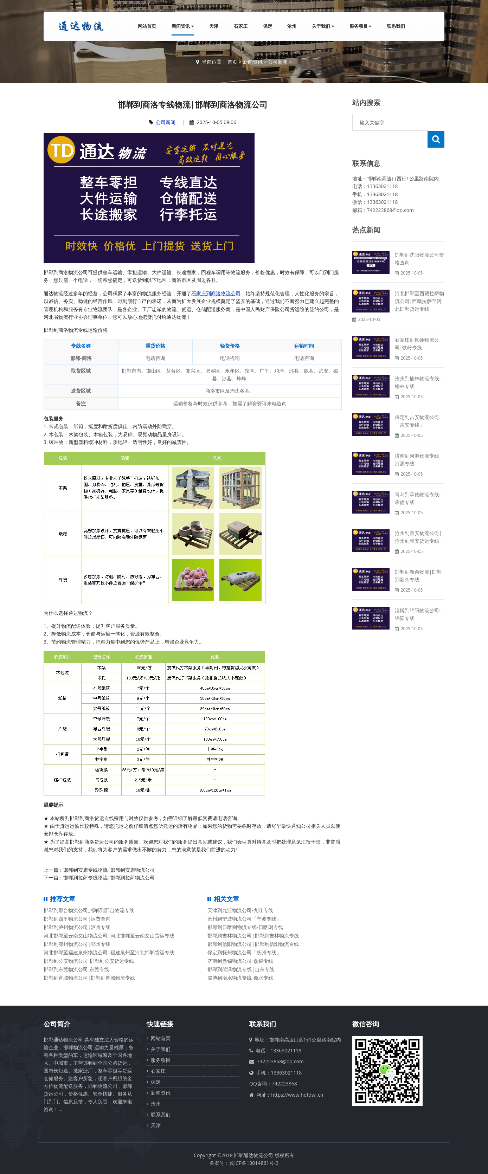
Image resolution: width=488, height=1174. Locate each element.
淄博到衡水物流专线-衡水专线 (240, 977)
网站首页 (147, 26)
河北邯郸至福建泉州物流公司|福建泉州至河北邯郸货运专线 (109, 952)
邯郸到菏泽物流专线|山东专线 (240, 969)
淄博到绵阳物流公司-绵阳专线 (418, 597)
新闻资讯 (182, 26)
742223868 (284, 1083)
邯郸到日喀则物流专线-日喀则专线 (245, 927)
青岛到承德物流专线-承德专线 (418, 481)
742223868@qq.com (280, 1061)
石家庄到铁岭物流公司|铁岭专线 (417, 327)
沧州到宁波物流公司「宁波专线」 (244, 918)
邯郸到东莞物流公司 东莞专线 (76, 969)
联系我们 (396, 26)
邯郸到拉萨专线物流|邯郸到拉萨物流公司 (109, 877)
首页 (232, 61)
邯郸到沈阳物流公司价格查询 (419, 241)
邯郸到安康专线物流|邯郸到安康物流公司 (109, 869)
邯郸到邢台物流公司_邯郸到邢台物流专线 (89, 910)
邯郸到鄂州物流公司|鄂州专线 (77, 944)
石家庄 (240, 26)
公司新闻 (278, 61)
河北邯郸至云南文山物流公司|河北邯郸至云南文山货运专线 (109, 935)
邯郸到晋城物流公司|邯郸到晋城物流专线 (89, 977)
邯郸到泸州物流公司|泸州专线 (77, 927)
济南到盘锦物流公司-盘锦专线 (240, 960)
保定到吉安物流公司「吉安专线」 (417, 404)
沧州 (291, 26)
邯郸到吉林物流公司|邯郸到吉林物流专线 (253, 935)
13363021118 (382, 177)
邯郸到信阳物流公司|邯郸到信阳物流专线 (253, 944)
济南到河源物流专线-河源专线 (418, 443)
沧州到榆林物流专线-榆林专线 (418, 365)
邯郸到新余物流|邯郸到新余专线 (418, 558)
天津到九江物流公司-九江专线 (240, 910)
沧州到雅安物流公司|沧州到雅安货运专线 (418, 520)
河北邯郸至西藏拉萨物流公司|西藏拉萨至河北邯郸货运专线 (419, 284)
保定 (267, 26)
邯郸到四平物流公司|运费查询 (77, 918)
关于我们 (323, 26)
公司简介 (57, 1023)
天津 (213, 26)
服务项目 (360, 26)
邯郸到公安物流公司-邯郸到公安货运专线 (89, 960)
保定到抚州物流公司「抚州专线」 (244, 952)
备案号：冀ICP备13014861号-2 (244, 1163)
